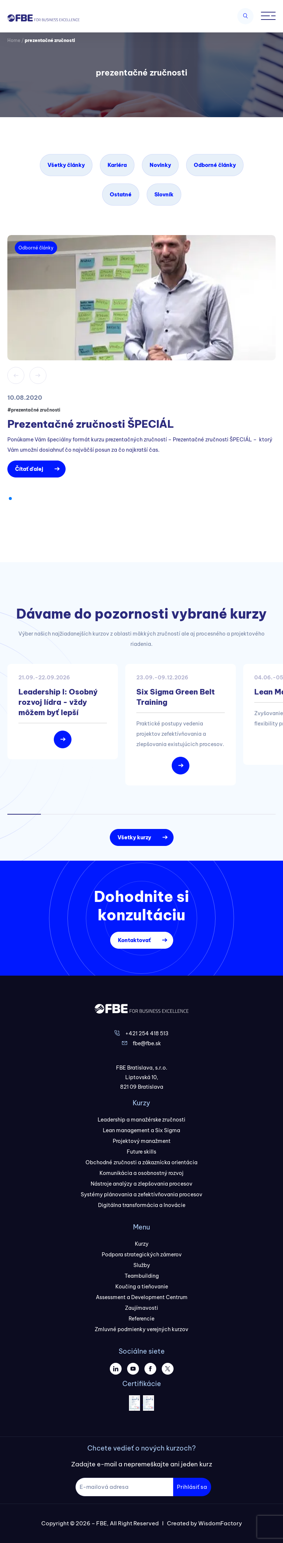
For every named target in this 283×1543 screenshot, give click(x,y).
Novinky (160, 165)
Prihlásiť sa (192, 1486)
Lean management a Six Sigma (141, 1130)
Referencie (141, 1318)
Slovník (164, 194)
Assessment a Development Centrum (142, 1297)
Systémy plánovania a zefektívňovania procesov (141, 1194)
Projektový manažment (142, 1141)
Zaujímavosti (141, 1308)
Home (13, 40)
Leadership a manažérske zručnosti (141, 1119)
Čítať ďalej (29, 469)
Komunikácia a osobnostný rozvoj (141, 1173)
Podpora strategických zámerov (142, 1254)
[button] (10, 498)
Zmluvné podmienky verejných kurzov (141, 1329)
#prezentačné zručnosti (33, 410)
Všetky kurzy (134, 837)
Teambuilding (142, 1276)
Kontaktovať (134, 940)
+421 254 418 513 (146, 1033)
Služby (141, 1265)
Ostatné (121, 194)
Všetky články (66, 165)
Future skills (141, 1151)
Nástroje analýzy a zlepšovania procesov (141, 1183)
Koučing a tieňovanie (141, 1286)
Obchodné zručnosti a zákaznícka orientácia (141, 1162)
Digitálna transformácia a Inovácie (141, 1205)
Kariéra (117, 165)
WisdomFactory (220, 1523)
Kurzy (142, 1244)
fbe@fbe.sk (147, 1043)
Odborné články (215, 165)
